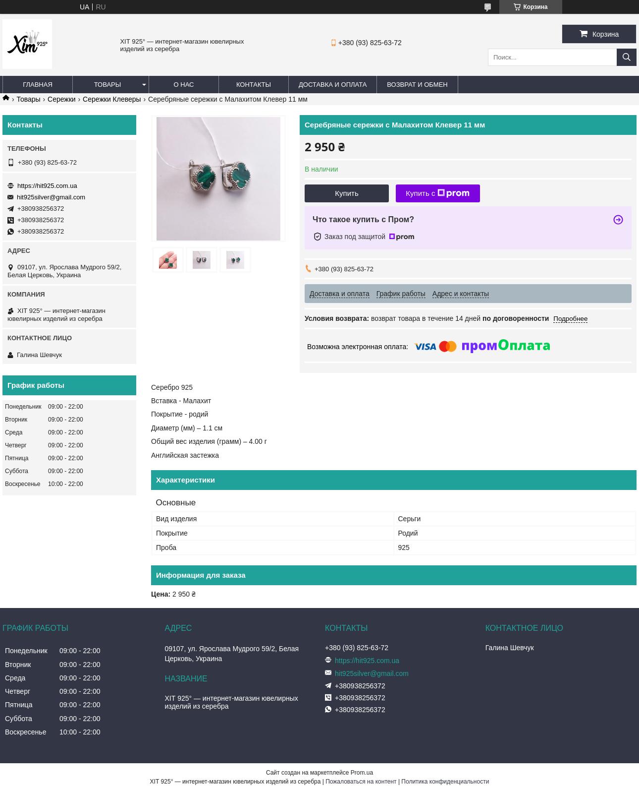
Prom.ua (362, 772)
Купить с (438, 193)
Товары (107, 84)
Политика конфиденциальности (445, 781)
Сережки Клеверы (112, 99)
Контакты (253, 84)
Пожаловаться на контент (360, 781)
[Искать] (627, 57)
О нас (184, 84)
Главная (38, 84)
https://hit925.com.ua (47, 185)
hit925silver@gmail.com (51, 197)
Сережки (62, 99)
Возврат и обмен (417, 84)
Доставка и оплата (333, 84)
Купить (346, 193)
